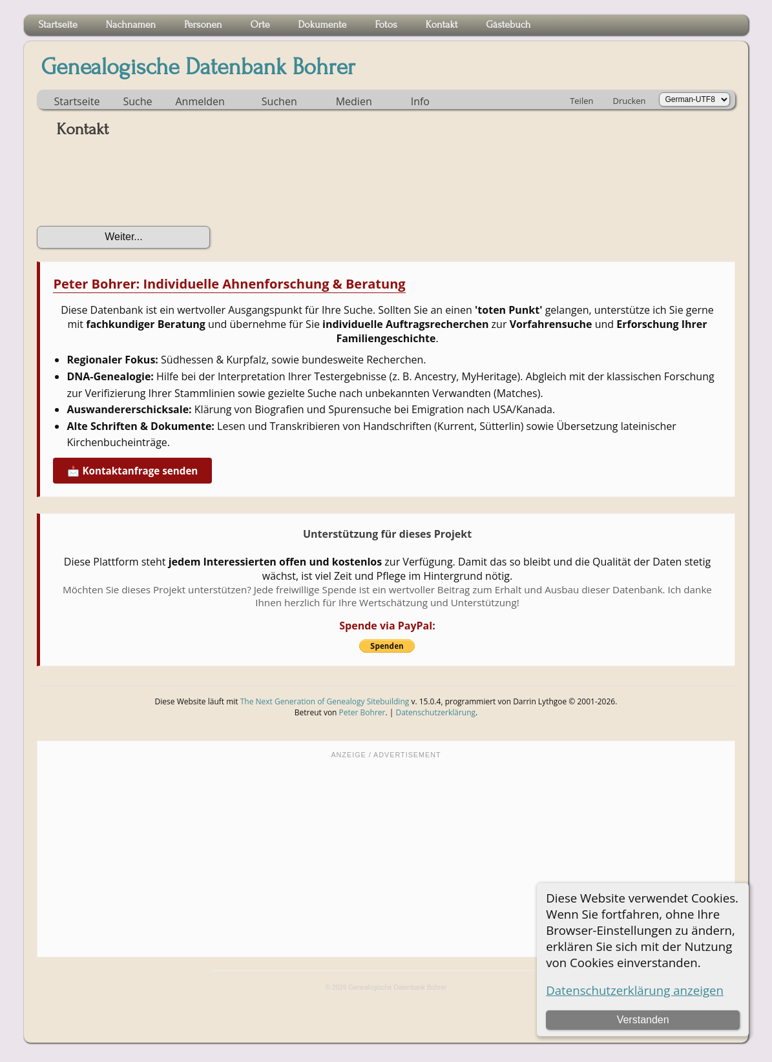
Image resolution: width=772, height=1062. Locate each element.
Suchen (279, 101)
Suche (137, 101)
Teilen (581, 101)
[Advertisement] (385, 856)
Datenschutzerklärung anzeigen (635, 990)
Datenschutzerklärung (435, 712)
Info (420, 101)
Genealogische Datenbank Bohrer (198, 67)
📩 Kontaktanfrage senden (132, 470)
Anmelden (199, 101)
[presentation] (135, 186)
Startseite (76, 101)
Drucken (628, 101)
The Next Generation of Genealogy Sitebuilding (325, 701)
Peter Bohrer (362, 712)
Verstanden (643, 1019)
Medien (354, 101)
